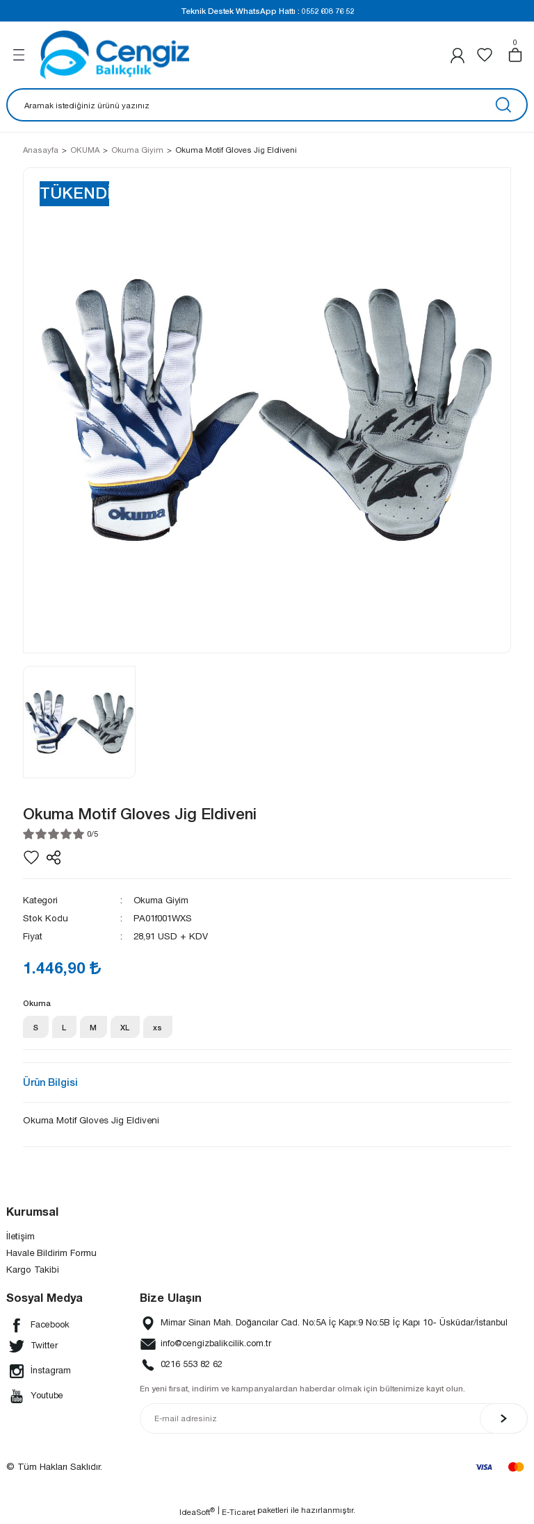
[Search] (267, 105)
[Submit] (504, 1421)
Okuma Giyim (162, 899)
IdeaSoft (197, 1513)
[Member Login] (457, 55)
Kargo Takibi (32, 1272)
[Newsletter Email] (334, 1421)
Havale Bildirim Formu (51, 1255)
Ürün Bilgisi (50, 1085)
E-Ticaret (238, 1514)
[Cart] (515, 54)
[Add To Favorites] (31, 857)
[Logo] (114, 55)
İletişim (20, 1238)
